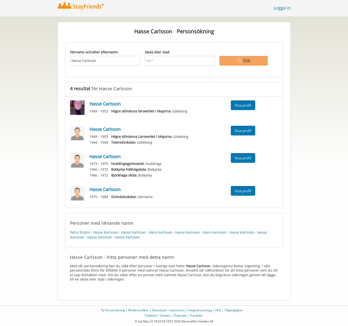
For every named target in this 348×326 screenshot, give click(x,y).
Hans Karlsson (160, 232)
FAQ (218, 310)
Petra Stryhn (80, 232)
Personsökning (115, 310)
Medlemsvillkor (138, 310)
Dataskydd (159, 310)
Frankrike (196, 315)
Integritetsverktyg (200, 310)
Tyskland (150, 315)
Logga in (282, 8)
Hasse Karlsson (105, 232)
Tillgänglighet (233, 310)
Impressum (177, 310)
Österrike (180, 315)
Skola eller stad (157, 52)
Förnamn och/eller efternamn (94, 52)
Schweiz (165, 315)
